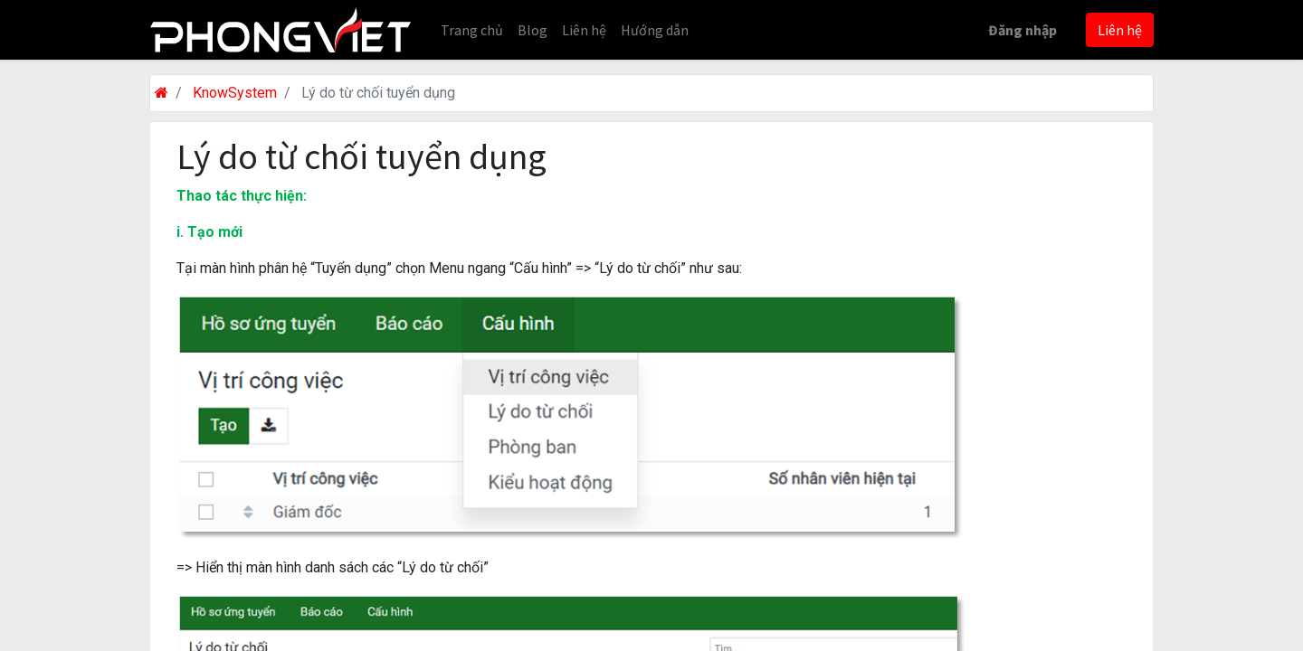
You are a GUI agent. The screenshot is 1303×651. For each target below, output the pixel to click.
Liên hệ (1120, 30)
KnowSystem (235, 92)
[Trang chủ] (161, 92)
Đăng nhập (1022, 30)
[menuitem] (471, 30)
